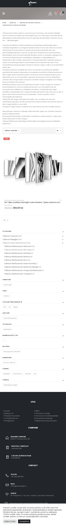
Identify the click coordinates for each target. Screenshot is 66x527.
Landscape (7, 285)
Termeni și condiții (42, 413)
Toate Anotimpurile (10, 318)
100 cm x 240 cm (9, 363)
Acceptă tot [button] (24, 521)
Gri (10, 307)
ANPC (37, 411)
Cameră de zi (17, 374)
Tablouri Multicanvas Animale (17, 253)
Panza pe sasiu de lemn (12, 352)
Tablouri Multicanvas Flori (15, 260)
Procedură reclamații (43, 418)
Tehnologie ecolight (10, 385)
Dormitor (28, 374)
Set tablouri (7, 329)
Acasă (7, 411)
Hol (35, 374)
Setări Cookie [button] (10, 521)
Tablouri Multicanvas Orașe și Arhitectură (22, 270)
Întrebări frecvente (12, 416)
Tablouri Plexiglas (10, 239)
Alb (5, 307)
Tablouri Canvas (9, 236)
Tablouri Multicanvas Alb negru (14, 200)
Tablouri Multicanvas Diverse (17, 256)
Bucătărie (7, 374)
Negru (16, 307)
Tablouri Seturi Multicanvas (14, 243)
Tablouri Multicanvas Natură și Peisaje (21, 267)
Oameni (6, 296)
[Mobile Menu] (4, 13)
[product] (33, 167)
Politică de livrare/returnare (45, 421)
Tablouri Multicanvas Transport (18, 274)
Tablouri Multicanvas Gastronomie (19, 263)
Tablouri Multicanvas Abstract (17, 246)
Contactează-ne (11, 418)
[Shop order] (12, 130)
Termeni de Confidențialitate (46, 416)
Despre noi (9, 413)
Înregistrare (9, 421)
